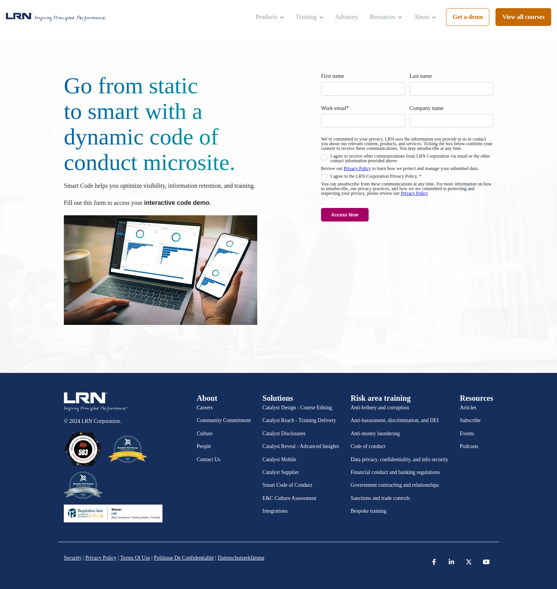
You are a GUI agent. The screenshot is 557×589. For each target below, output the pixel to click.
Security (73, 558)
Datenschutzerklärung (244, 558)
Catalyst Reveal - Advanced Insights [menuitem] (301, 446)
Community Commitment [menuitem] (224, 420)
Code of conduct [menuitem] (367, 446)
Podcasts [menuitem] (469, 446)
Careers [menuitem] (205, 407)
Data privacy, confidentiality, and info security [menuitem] (399, 459)
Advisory (346, 17)
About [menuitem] (207, 398)
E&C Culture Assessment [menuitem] (289, 498)
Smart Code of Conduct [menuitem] (288, 485)
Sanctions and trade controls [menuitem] (380, 498)
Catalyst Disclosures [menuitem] (284, 433)
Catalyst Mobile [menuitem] (279, 459)
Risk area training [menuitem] (380, 398)
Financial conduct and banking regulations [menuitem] (395, 472)
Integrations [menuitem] (275, 511)
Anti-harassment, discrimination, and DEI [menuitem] (394, 420)
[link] (56, 17)
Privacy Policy (357, 168)
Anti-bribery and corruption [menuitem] (379, 407)
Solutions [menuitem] (278, 398)
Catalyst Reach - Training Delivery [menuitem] (299, 420)
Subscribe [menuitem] (470, 420)
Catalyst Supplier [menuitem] (281, 472)
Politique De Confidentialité (185, 558)
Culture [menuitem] (205, 433)
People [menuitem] (204, 446)
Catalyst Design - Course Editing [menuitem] (297, 407)
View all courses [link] (523, 17)
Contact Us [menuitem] (208, 459)
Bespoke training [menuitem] (368, 511)
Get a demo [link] (468, 17)
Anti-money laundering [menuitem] (375, 433)
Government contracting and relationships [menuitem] (394, 485)
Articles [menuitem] (468, 407)
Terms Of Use (136, 558)
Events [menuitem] (467, 433)
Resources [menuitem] (476, 398)
